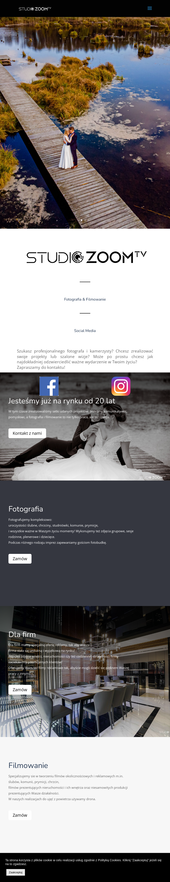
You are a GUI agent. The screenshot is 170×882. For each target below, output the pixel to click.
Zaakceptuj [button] (15, 872)
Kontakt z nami (18, 433)
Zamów (14, 558)
